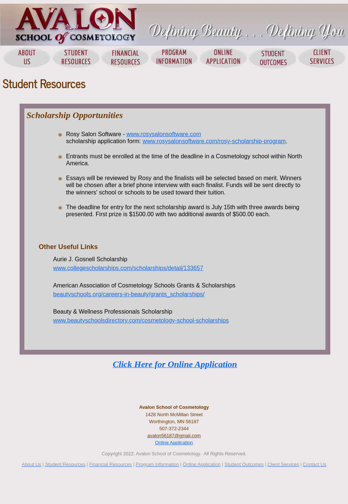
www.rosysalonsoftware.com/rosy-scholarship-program (214, 141)
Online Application (174, 442)
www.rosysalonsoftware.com (163, 134)
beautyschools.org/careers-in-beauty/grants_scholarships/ (129, 294)
